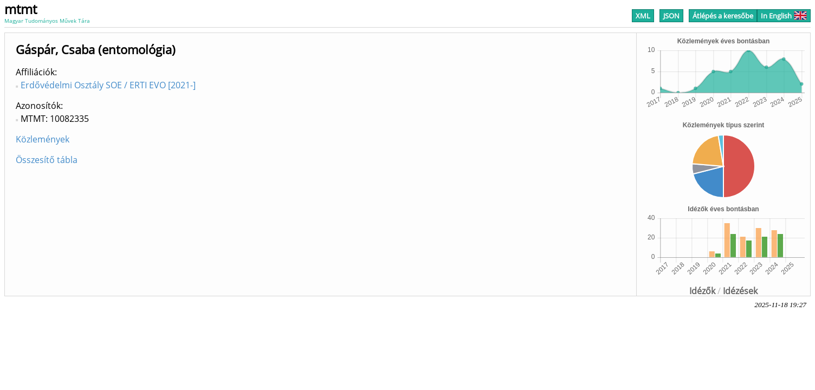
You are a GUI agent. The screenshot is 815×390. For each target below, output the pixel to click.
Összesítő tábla (46, 160)
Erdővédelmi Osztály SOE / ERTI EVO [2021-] (108, 85)
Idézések (740, 291)
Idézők (702, 291)
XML (643, 16)
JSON (671, 16)
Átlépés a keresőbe (723, 16)
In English (784, 16)
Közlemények (42, 139)
